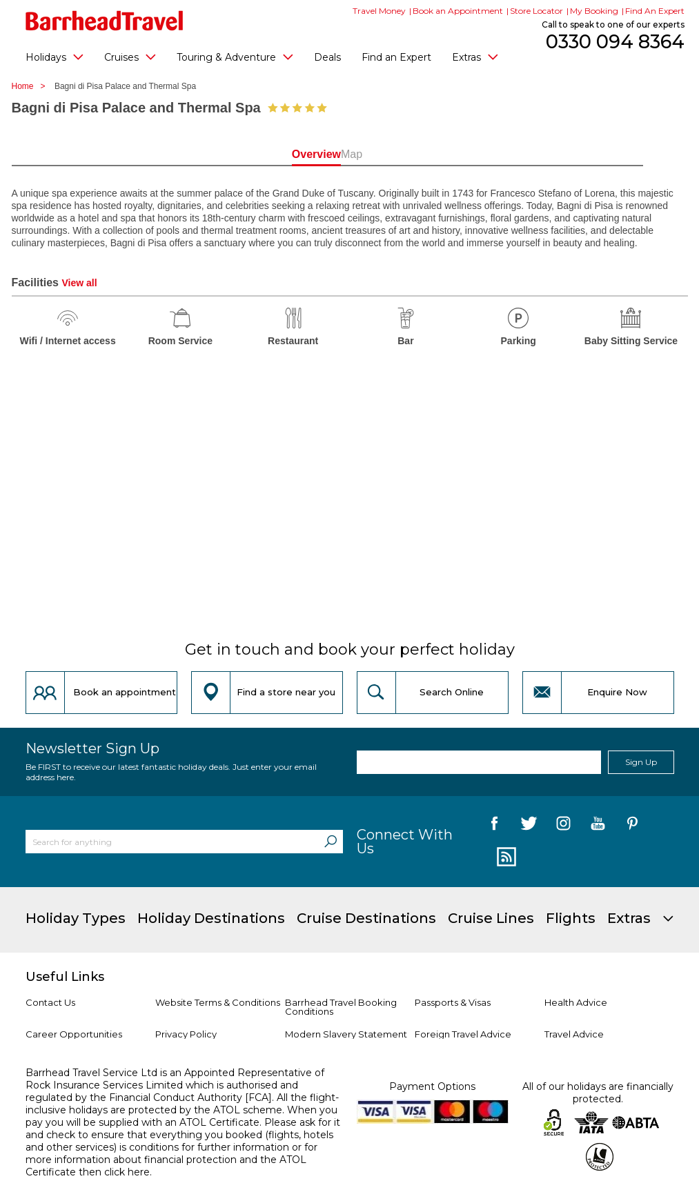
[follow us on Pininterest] (632, 826)
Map (410, 154)
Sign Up (641, 762)
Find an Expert (396, 57)
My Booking (594, 11)
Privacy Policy (186, 1034)
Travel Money (379, 11)
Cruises (130, 56)
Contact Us (50, 1002)
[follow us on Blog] (505, 857)
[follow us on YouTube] (598, 826)
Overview (288, 154)
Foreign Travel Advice (463, 1034)
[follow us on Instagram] (563, 826)
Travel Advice (574, 1034)
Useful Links (65, 976)
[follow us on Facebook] (494, 826)
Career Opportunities (74, 1034)
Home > (32, 86)
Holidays (54, 56)
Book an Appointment (458, 11)
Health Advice (575, 1002)
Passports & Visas (453, 1002)
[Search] (330, 841)
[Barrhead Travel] (105, 20)
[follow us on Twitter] (529, 826)
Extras (475, 56)
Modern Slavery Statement (346, 1034)
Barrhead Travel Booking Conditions (341, 1007)
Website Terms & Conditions (217, 1002)
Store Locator (536, 11)
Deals (327, 57)
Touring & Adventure (235, 56)
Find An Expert (655, 11)
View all (79, 282)
